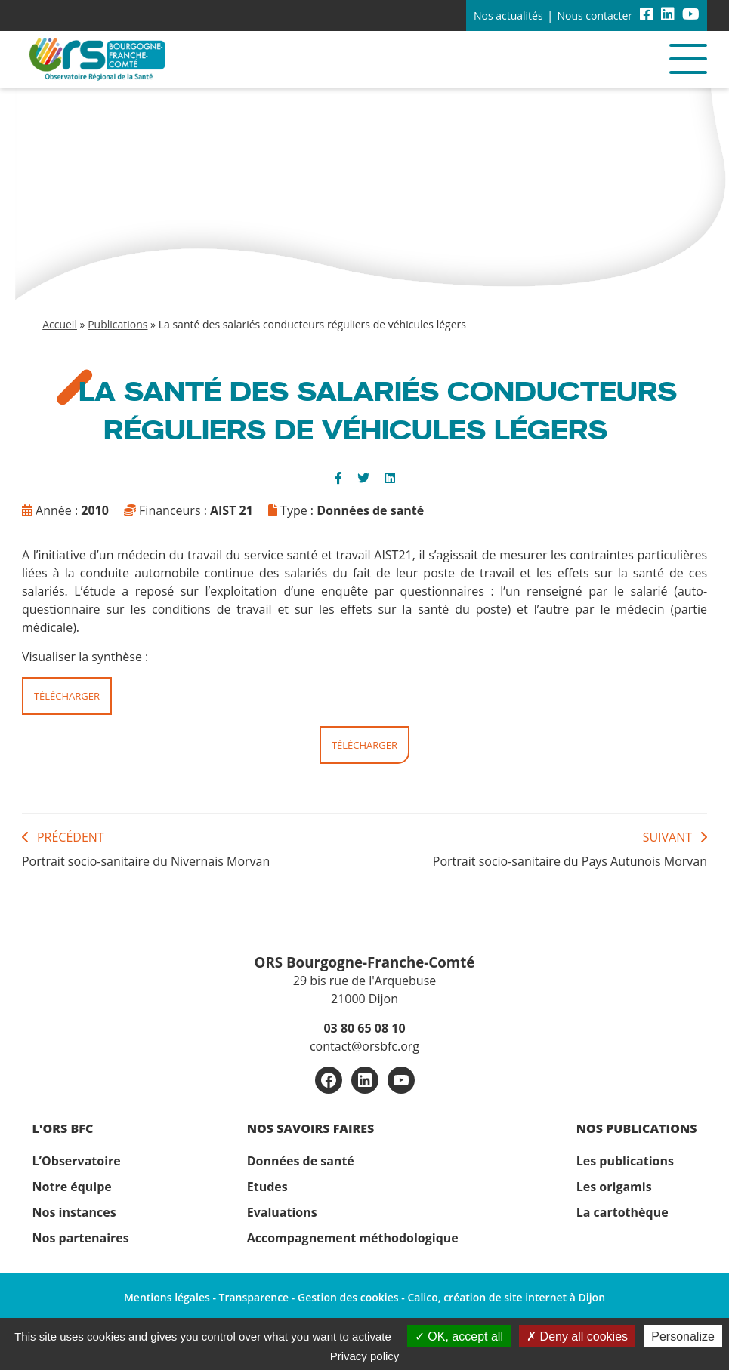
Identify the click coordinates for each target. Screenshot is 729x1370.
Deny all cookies (577, 1336)
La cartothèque (622, 1212)
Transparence (254, 1297)
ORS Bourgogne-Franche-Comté (365, 962)
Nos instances (74, 1212)
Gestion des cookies (348, 1297)
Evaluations (282, 1212)
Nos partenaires (80, 1238)
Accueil (59, 324)
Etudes (267, 1186)
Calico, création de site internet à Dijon (506, 1297)
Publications (117, 324)
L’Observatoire (76, 1161)
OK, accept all (459, 1336)
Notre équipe (72, 1186)
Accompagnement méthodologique (353, 1238)
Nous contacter (594, 15)
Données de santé (300, 1161)
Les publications (625, 1161)
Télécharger (67, 696)
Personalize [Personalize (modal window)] (683, 1336)
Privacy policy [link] (365, 1356)
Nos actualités (508, 15)
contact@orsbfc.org (364, 1046)
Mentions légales (167, 1297)
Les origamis (614, 1186)
